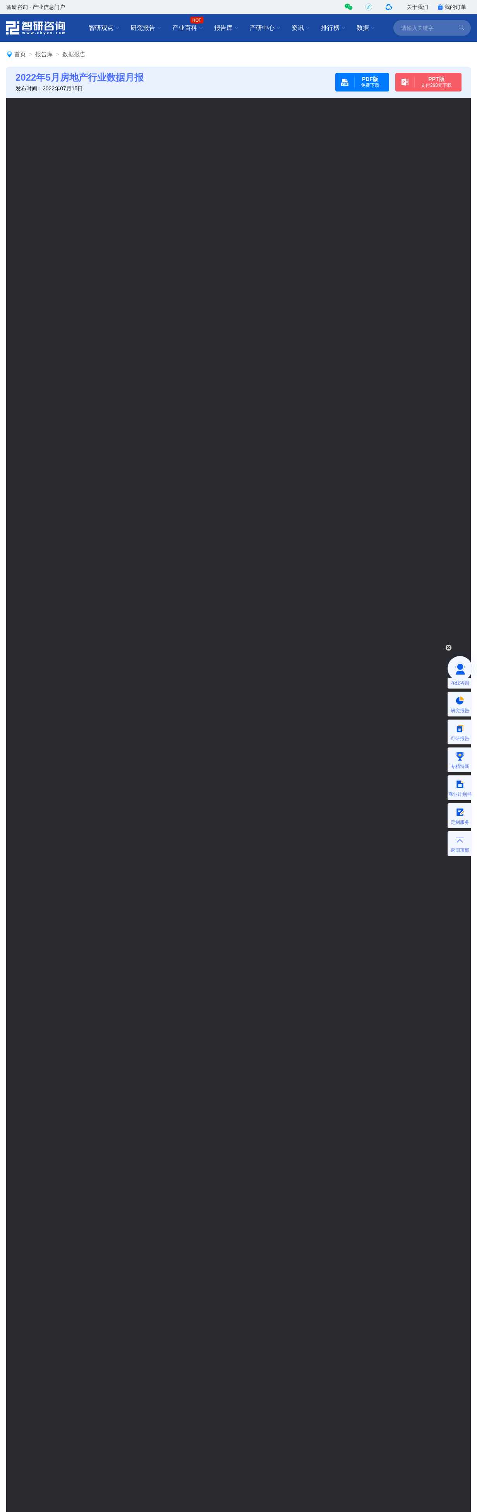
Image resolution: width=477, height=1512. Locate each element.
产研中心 (265, 28)
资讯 (301, 28)
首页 (20, 54)
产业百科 (187, 28)
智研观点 (104, 28)
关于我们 (417, 7)
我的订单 (452, 7)
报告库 (226, 28)
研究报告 (145, 28)
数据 (366, 28)
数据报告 (74, 54)
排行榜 (333, 28)
